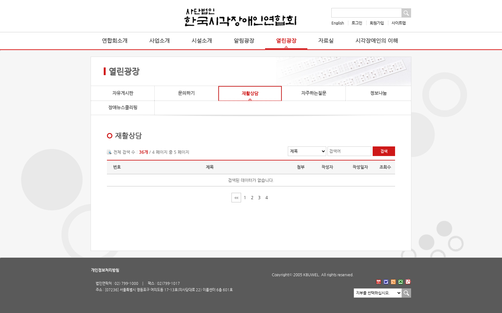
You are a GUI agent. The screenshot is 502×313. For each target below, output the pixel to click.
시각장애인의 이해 (376, 41)
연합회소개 (114, 41)
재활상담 (250, 93)
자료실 (326, 41)
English (337, 23)
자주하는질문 (313, 93)
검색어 (335, 151)
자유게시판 (122, 93)
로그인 (357, 23)
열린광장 (286, 41)
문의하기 (186, 93)
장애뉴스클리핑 (122, 107)
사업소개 (159, 41)
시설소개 (201, 41)
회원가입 (377, 23)
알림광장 (244, 41)
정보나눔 (378, 93)
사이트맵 (399, 23)
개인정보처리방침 (105, 270)
